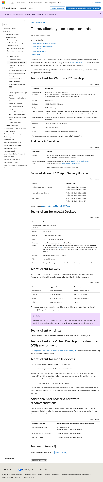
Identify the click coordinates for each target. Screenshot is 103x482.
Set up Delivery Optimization (71, 163)
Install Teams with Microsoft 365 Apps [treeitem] (17, 74)
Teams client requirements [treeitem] (17, 62)
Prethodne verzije (30, 474)
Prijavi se (98, 3)
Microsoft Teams (41, 22)
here (59, 247)
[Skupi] (25, 20)
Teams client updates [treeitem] (15, 103)
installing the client (75, 62)
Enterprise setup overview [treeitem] (15, 40)
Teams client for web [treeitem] (15, 90)
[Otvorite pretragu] (92, 3)
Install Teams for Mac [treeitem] (15, 79)
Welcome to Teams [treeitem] (10, 28)
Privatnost (55, 474)
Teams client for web (38, 49)
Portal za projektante (57, 8)
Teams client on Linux (39, 51)
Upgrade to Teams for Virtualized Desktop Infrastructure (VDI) (55, 350)
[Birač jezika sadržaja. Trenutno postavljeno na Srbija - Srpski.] (8, 469)
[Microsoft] (3, 2)
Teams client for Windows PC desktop (44, 43)
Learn (32, 22)
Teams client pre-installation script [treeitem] (17, 99)
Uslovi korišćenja (7, 477)
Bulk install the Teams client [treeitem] (17, 71)
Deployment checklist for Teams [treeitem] (16, 66)
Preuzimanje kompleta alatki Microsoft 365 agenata (83, 8)
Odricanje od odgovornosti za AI (12, 474)
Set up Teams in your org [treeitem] (15, 51)
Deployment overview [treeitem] (12, 34)
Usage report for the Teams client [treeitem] (17, 118)
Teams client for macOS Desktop (42, 46)
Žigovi (17, 477)
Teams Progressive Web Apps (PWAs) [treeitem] (18, 94)
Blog (39, 474)
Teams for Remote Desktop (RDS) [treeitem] (17, 85)
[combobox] (13, 24)
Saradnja (47, 474)
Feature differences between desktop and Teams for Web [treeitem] (17, 113)
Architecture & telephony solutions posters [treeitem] (15, 44)
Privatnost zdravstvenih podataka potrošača (75, 474)
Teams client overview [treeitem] (15, 59)
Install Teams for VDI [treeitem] (15, 82)
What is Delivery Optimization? (80, 161)
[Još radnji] (98, 22)
